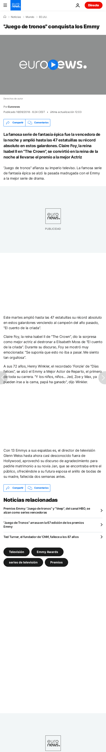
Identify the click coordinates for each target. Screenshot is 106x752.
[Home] (4, 16)
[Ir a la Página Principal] (15, 5)
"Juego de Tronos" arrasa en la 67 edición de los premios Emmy (43, 524)
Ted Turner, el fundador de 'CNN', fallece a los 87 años (41, 537)
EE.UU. (43, 17)
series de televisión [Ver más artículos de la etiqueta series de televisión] (23, 562)
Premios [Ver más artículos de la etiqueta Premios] (56, 562)
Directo (93, 5)
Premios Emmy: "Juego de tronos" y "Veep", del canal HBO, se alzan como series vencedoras (46, 510)
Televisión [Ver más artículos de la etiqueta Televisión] (16, 551)
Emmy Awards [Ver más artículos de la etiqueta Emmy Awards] (47, 551)
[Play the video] (53, 65)
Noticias (16, 17)
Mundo (30, 17)
